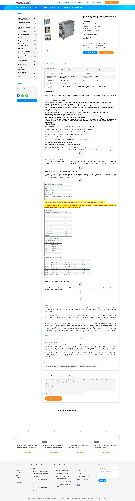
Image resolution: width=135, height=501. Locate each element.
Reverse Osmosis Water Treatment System (27, 19)
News (17, 475)
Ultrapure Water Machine (27, 41)
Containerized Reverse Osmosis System (27, 23)
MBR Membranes (27, 48)
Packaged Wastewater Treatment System (27, 52)
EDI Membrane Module (51, 366)
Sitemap (18, 477)
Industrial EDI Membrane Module (68, 366)
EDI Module (27, 77)
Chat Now (112, 2)
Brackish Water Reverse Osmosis (27, 27)
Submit (53, 398)
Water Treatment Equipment (27, 73)
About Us (18, 473)
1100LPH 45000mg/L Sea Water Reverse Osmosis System (64, 469)
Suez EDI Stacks (27, 31)
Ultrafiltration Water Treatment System (27, 44)
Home (17, 468)
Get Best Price (90, 52)
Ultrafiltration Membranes (27, 65)
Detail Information (49, 63)
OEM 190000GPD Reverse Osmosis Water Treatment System (40, 487)
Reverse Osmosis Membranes (27, 61)
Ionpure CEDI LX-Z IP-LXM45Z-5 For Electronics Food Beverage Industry (53, 447)
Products (18, 470)
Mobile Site (19, 480)
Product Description (62, 63)
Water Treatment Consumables (27, 68)
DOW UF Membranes (27, 35)
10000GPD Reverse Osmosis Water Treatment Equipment (40, 472)
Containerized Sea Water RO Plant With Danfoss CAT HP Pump (63, 484)
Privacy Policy (19, 482)
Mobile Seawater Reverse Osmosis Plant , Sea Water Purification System (62, 476)
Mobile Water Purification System (27, 56)
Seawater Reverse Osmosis (27, 38)
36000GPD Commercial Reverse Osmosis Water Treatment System (41, 479)
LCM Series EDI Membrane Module (88, 366)
